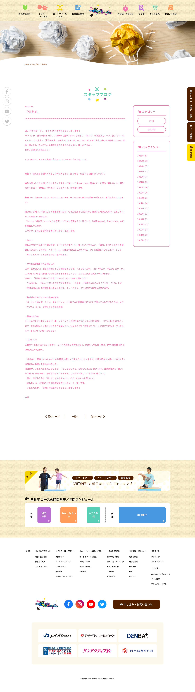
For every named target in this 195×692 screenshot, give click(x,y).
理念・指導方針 (41, 556)
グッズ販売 (155, 579)
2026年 (140, 156)
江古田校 (110, 571)
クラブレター (156, 556)
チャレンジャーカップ (64, 576)
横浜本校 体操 (113, 556)
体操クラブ (60, 556)
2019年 (140, 193)
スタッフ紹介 (84, 561)
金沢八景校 (93, 514)
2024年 (140, 166)
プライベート (61, 566)
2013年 (140, 224)
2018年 (140, 198)
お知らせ (132, 576)
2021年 (140, 182)
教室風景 (132, 566)
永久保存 (152, 129)
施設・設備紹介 (85, 566)
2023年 (140, 171)
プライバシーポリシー (159, 584)
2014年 (140, 219)
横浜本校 (44, 514)
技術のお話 (133, 556)
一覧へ (75, 416)
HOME (27, 64)
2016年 (140, 208)
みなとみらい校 (69, 514)
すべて (151, 121)
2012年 (140, 230)
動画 (130, 571)
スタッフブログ (34, 64)
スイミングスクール (63, 561)
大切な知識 (133, 561)
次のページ (96, 416)
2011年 (140, 235)
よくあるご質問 (41, 566)
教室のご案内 (40, 561)
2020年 (140, 187)
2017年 (140, 203)
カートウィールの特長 (88, 556)
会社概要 (82, 571)
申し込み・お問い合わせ (160, 574)
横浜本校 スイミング (115, 561)
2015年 (140, 214)
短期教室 (59, 571)
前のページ (54, 416)
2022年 (140, 177)
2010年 (140, 240)
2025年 (140, 161)
